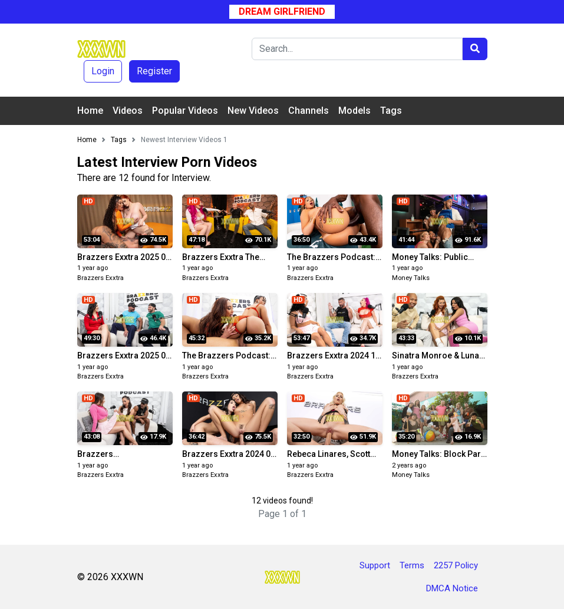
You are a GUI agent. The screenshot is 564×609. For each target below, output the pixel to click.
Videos (128, 110)
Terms (412, 565)
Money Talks (411, 278)
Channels (308, 110)
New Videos (253, 110)
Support (374, 565)
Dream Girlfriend (282, 11)
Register (154, 71)
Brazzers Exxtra (100, 278)
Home (90, 110)
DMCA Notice (452, 588)
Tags (391, 110)
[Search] (357, 49)
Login (102, 71)
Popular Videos (185, 110)
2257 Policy (456, 565)
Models (354, 110)
